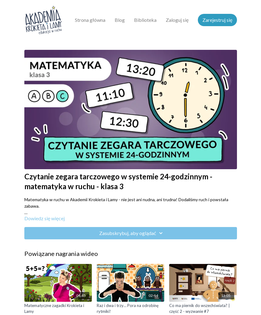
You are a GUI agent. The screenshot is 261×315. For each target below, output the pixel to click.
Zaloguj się (177, 20)
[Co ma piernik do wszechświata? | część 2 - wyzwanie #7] (203, 309)
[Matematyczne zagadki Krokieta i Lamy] (58, 309)
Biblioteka (145, 20)
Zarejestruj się (217, 20)
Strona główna (90, 20)
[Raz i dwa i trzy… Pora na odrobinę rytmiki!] (130, 309)
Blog (120, 20)
